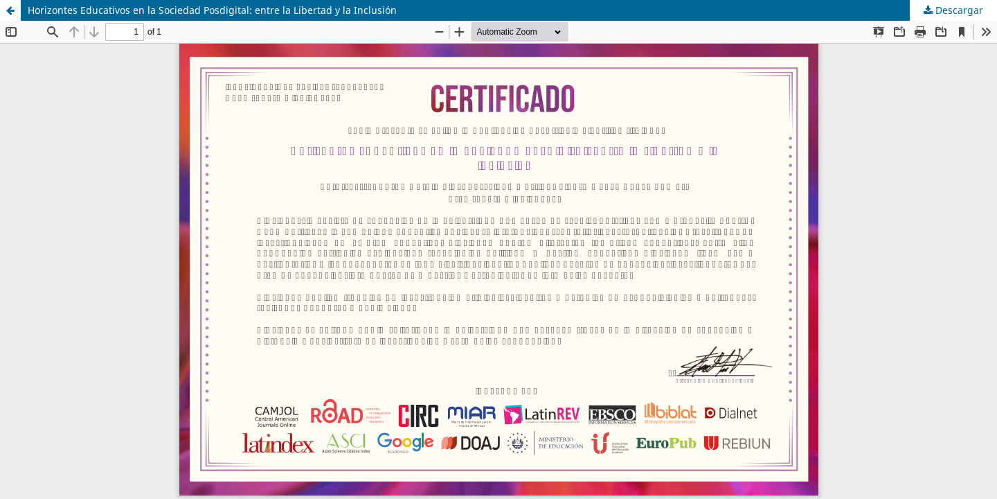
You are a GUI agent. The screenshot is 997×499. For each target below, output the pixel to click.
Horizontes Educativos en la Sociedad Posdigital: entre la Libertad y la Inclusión (212, 10)
